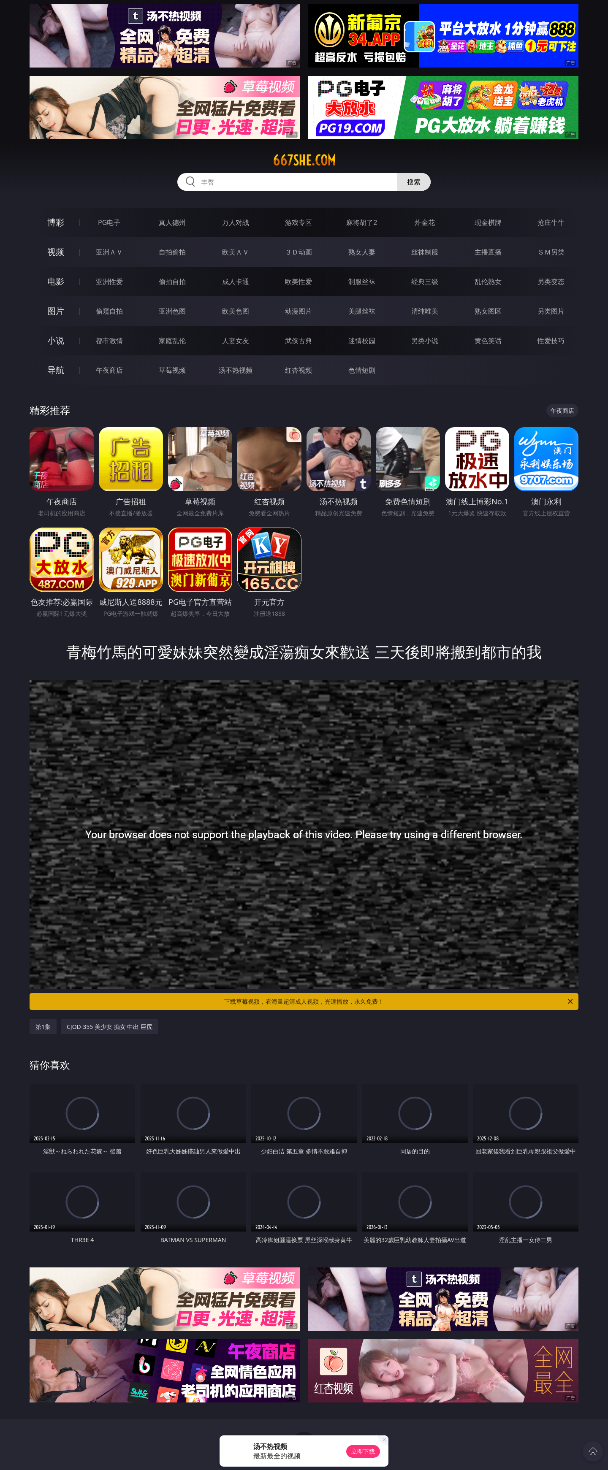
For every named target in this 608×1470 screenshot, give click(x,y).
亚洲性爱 (109, 281)
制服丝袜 (361, 281)
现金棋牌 (488, 222)
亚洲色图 (172, 311)
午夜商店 (109, 370)
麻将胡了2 (361, 222)
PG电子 (109, 222)
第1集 (43, 1027)
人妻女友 (235, 340)
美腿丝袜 (361, 311)
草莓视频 (172, 370)
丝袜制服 (424, 252)
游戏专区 (298, 222)
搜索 (414, 182)
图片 (55, 311)
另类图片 (551, 311)
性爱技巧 (551, 340)
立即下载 (363, 1451)
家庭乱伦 (172, 340)
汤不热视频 (235, 370)
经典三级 (424, 281)
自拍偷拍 (172, 252)
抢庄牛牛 (551, 222)
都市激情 (109, 340)
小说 (55, 340)
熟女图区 (488, 311)
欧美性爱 (298, 281)
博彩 (55, 222)
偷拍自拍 (172, 281)
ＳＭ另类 (551, 252)
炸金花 (425, 222)
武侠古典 (298, 340)
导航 (55, 370)
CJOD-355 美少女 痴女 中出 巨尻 (109, 1027)
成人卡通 (235, 281)
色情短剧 (361, 370)
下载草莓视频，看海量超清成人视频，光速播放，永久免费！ (399, 1001)
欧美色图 (235, 311)
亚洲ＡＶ (109, 252)
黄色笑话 (488, 340)
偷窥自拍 (109, 311)
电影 (55, 281)
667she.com (304, 160)
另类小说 (424, 340)
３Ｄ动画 (298, 252)
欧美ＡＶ (235, 252)
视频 (55, 251)
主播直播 (488, 252)
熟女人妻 (361, 252)
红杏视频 (298, 370)
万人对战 (235, 222)
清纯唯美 (424, 311)
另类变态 (551, 281)
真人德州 (172, 222)
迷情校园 (361, 340)
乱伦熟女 (488, 281)
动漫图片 (298, 311)
